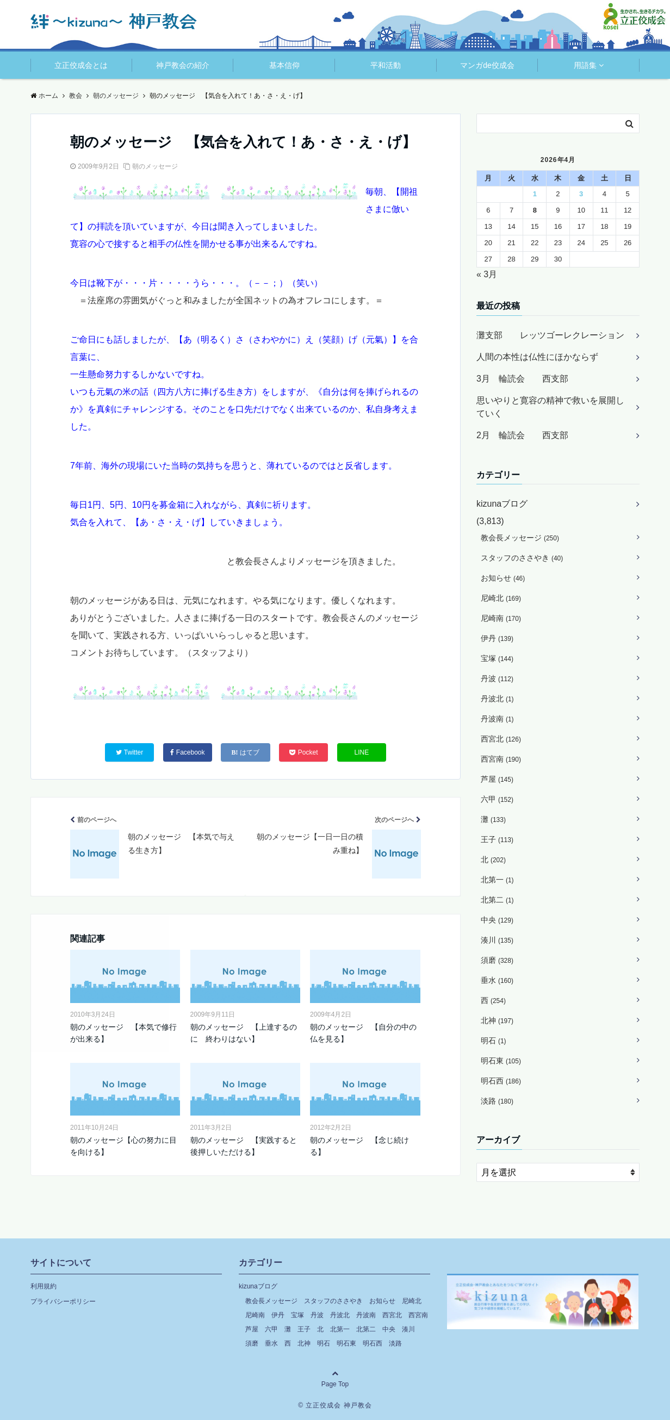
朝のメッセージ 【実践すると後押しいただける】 (243, 1146)
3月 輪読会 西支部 (522, 378)
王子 (497, 839)
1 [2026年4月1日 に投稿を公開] (535, 194)
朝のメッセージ (155, 166)
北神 (497, 1020)
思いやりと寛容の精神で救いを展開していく (550, 407)
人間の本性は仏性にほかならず (537, 357)
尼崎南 (501, 618)
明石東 (501, 1060)
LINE (362, 752)
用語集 (585, 65)
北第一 (497, 879)
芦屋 (497, 779)
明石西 (501, 1080)
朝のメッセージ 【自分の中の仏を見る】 (363, 1033)
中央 (497, 919)
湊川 (497, 940)
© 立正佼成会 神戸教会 (335, 1405)
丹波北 (497, 698)
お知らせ (503, 578)
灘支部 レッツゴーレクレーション (550, 335)
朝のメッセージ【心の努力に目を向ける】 (123, 1146)
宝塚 (497, 658)
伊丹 (497, 638)
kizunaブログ (502, 503)
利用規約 (43, 1286)
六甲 (497, 799)
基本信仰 (284, 65)
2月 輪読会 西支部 (522, 435)
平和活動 (385, 65)
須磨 (497, 960)
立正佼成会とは (81, 65)
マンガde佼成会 (487, 65)
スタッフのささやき (522, 557)
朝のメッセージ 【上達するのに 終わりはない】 (243, 1033)
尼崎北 (501, 598)
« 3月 (486, 274)
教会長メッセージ (520, 537)
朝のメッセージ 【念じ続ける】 (359, 1146)
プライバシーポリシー (63, 1301)
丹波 (497, 678)
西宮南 (501, 759)
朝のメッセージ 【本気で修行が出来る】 (123, 1033)
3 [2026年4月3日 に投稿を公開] (581, 194)
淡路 (497, 1101)
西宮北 (501, 738)
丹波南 (497, 718)
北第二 (497, 899)
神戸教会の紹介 (182, 65)
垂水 (497, 980)
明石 (493, 1040)
